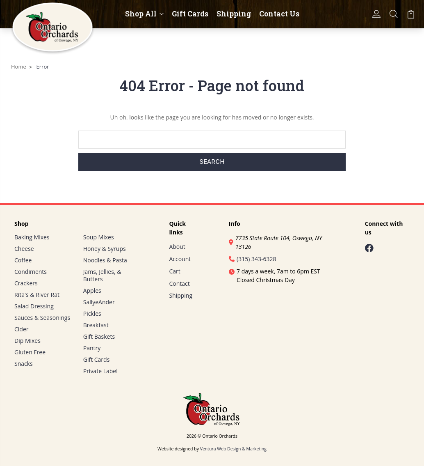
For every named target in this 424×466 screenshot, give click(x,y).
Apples (92, 290)
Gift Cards (190, 13)
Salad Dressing (34, 306)
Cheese (24, 249)
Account (180, 259)
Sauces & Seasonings (42, 317)
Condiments (30, 271)
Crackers (26, 283)
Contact (179, 283)
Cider (21, 329)
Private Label (100, 371)
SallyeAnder (99, 302)
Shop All (144, 13)
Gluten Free (30, 352)
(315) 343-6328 (252, 259)
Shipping (234, 13)
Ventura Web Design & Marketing (233, 449)
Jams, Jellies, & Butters (102, 275)
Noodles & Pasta (105, 260)
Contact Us (279, 13)
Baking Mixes (32, 237)
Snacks (23, 363)
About (177, 246)
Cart (174, 271)
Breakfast (96, 325)
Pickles (92, 313)
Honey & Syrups (104, 249)
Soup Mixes (98, 237)
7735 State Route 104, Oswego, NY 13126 (275, 242)
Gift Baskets (99, 336)
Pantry (92, 348)
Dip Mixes (27, 340)
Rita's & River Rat (36, 294)
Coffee (23, 260)
